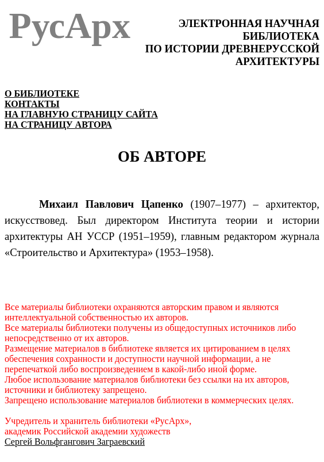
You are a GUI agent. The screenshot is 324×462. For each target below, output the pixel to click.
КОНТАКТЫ (32, 104)
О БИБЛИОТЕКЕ (42, 93)
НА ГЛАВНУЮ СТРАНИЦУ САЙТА (81, 114)
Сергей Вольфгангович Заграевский (75, 441)
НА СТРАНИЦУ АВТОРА (58, 124)
